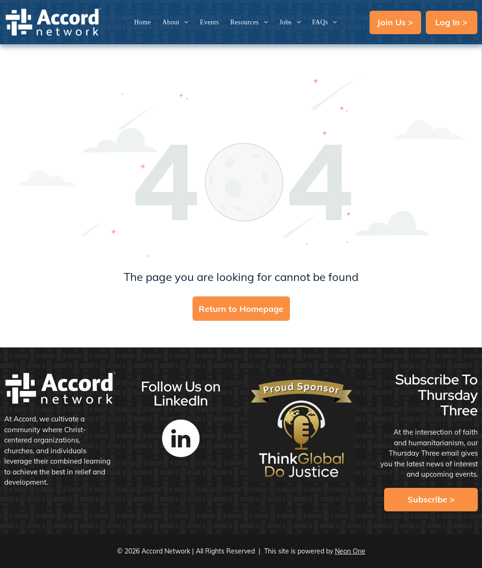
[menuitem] (142, 22)
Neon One (350, 551)
